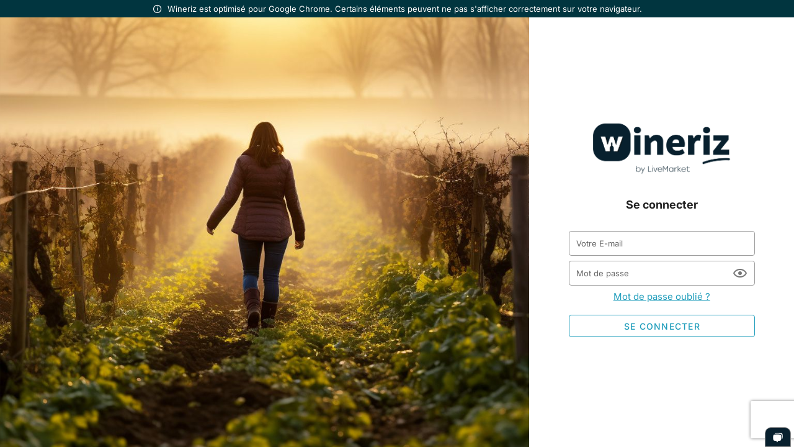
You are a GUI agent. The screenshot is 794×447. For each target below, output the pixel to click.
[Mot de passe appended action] (740, 273)
